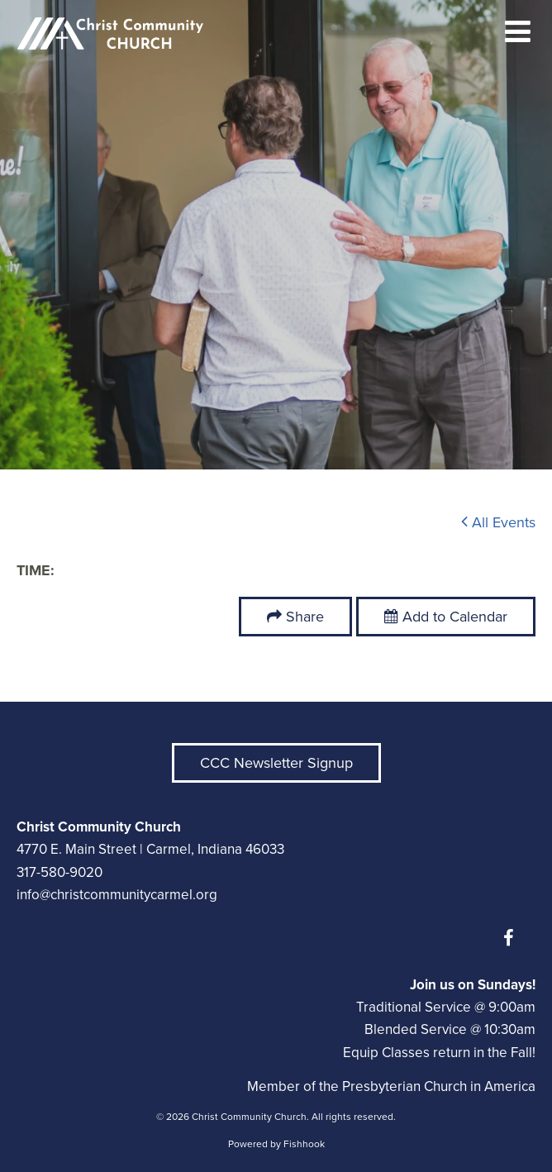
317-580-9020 (59, 872)
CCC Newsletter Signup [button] (276, 763)
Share (305, 616)
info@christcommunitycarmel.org (117, 894)
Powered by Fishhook (276, 1143)
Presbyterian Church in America (438, 1086)
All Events (498, 522)
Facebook (512, 938)
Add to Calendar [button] (445, 616)
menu (518, 31)
